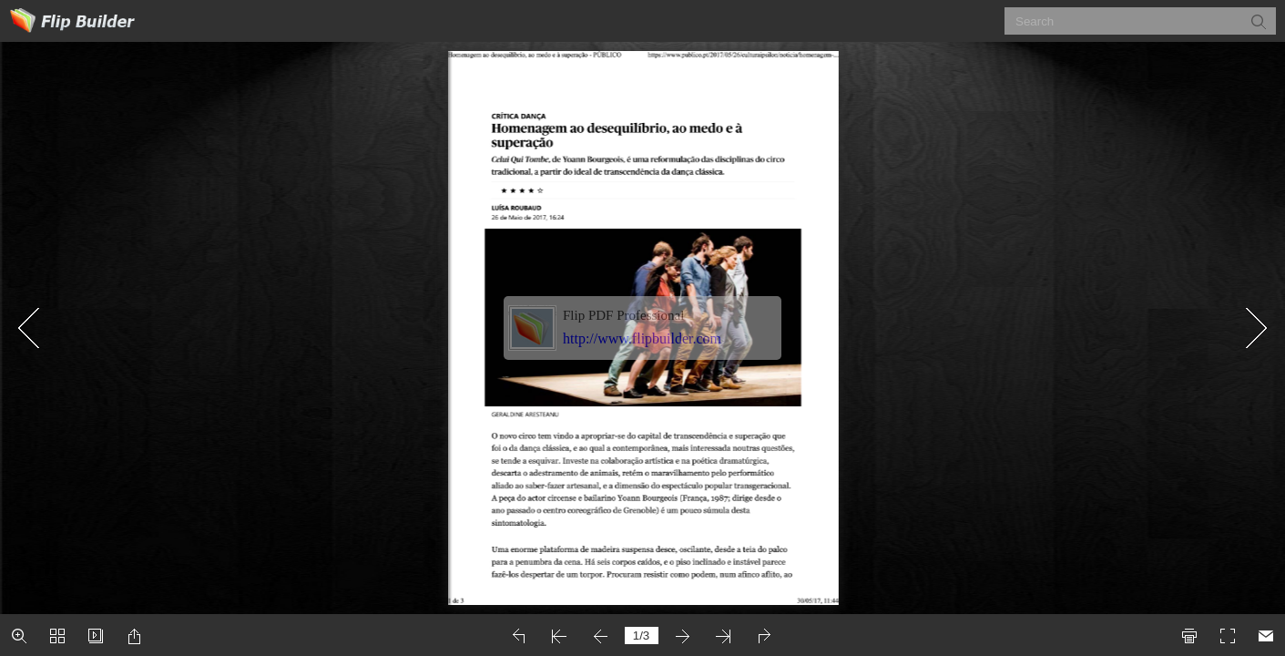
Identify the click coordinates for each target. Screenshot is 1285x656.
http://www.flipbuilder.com (642, 338)
